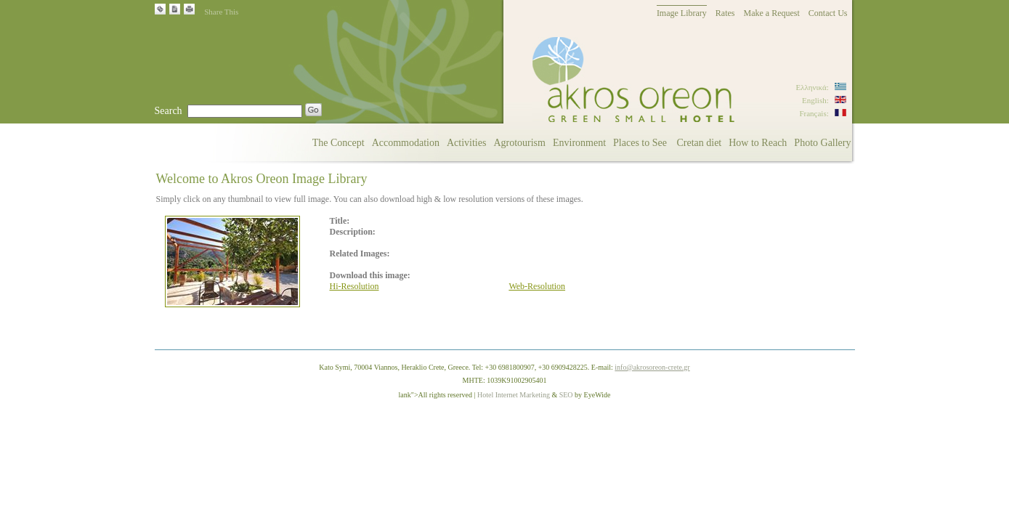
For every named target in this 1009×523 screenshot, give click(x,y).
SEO (566, 395)
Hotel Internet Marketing (513, 395)
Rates (725, 13)
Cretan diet (698, 142)
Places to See (641, 142)
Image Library (682, 13)
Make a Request (772, 13)
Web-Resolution (536, 286)
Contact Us (828, 13)
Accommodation (405, 142)
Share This (221, 11)
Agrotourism (519, 142)
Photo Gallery (822, 142)
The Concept (338, 142)
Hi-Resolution (354, 286)
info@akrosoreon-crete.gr (652, 367)
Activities (466, 142)
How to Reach (758, 142)
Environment (579, 142)
